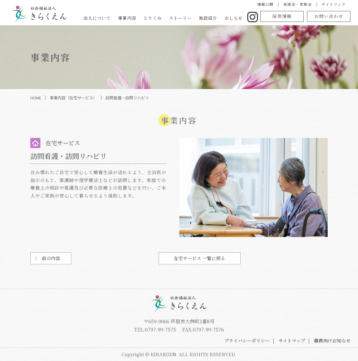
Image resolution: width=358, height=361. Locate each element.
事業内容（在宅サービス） (73, 98)
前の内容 (51, 258)
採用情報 (282, 16)
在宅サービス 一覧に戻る (199, 258)
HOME (35, 98)
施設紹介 (208, 18)
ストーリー (180, 18)
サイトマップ (292, 340)
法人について (97, 18)
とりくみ (153, 18)
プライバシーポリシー (247, 340)
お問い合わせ (328, 16)
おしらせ (234, 18)
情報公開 (265, 4)
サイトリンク (334, 4)
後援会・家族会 (297, 4)
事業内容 (127, 18)
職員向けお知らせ (332, 340)
